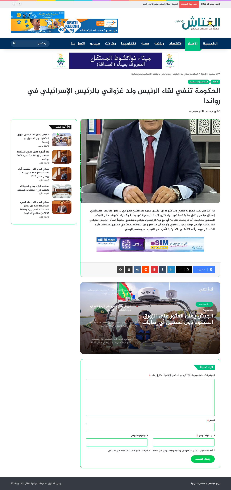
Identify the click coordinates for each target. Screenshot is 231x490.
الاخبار (192, 43)
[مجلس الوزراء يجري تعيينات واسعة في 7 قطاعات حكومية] (61, 191)
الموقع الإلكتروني (139, 436)
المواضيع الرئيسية (199, 82)
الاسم (211, 420)
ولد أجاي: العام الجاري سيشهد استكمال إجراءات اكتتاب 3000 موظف (33, 155)
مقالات (110, 43)
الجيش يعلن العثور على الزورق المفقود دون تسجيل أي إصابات (177, 319)
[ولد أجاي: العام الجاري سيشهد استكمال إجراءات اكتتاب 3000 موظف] (61, 157)
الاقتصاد (175, 43)
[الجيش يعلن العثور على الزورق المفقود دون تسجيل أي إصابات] (61, 139)
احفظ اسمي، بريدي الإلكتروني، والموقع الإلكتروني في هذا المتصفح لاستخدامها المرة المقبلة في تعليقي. (159, 451)
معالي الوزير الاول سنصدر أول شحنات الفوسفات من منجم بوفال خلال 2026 (33, 173)
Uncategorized (204, 304)
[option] (150, 318)
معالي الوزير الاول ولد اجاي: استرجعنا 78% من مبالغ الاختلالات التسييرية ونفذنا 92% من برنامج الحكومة (34, 207)
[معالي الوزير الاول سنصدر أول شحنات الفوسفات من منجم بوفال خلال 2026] (61, 174)
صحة (145, 43)
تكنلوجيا (128, 43)
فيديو (95, 43)
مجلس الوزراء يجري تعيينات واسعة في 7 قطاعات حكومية (33, 188)
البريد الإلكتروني (206, 436)
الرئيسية (210, 43)
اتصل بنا (78, 43)
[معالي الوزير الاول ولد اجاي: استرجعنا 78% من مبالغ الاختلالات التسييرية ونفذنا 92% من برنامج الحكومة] (61, 207)
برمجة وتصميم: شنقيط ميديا (205, 484)
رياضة (159, 43)
